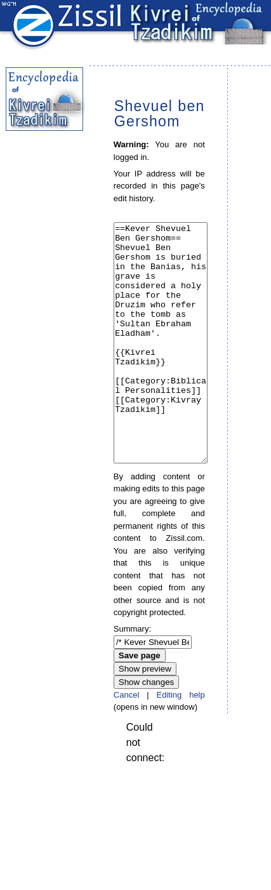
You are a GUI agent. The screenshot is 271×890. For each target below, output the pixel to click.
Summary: (132, 676)
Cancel (126, 742)
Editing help (180, 742)
